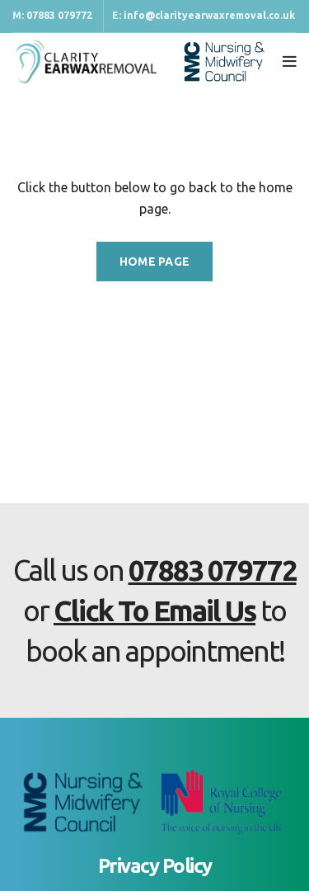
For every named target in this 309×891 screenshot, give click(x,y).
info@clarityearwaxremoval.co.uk (209, 15)
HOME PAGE (154, 261)
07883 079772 (59, 15)
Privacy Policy (155, 866)
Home (26, 120)
